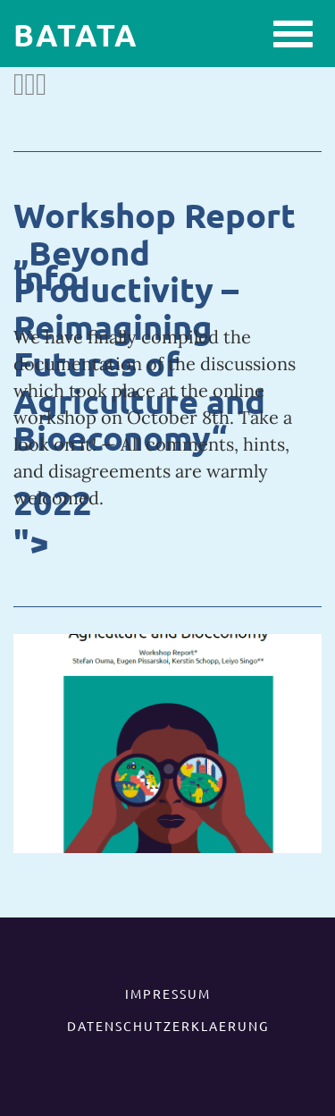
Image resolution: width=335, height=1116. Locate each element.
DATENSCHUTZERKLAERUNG (168, 1026)
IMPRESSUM (168, 993)
